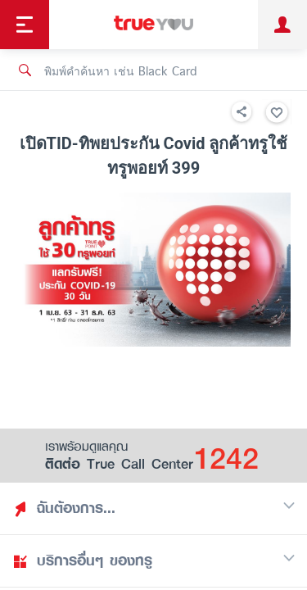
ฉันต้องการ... (154, 508)
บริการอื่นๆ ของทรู (154, 560)
